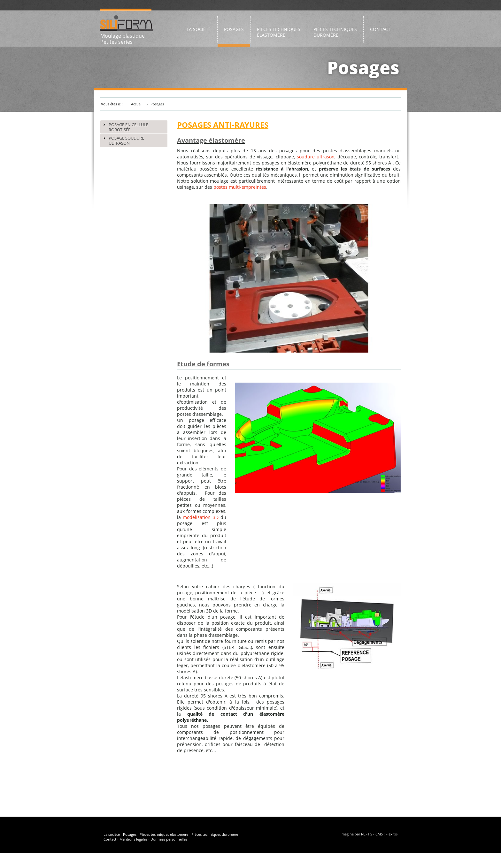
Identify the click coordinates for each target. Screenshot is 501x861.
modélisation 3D (200, 517)
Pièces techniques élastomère (164, 834)
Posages (157, 104)
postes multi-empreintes (239, 187)
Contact (110, 839)
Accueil (137, 104)
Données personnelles (168, 839)
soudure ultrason (316, 157)
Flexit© (391, 834)
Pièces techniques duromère (214, 834)
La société (112, 834)
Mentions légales (133, 839)
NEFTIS (366, 834)
